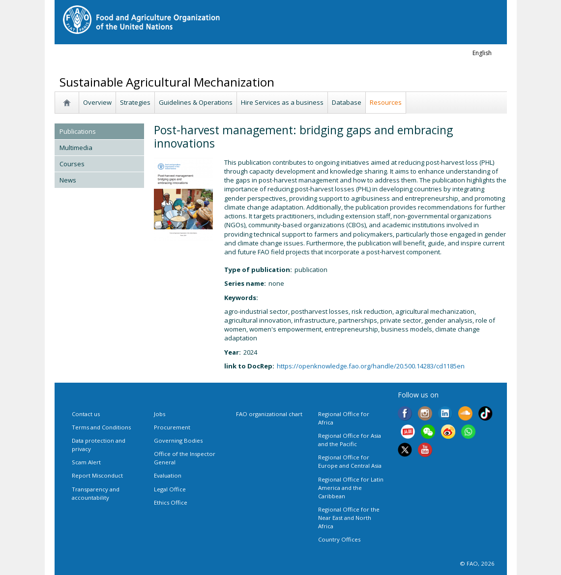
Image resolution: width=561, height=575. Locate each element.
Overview (97, 102)
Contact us (86, 414)
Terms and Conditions (101, 427)
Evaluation (167, 475)
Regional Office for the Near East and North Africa (349, 518)
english (482, 53)
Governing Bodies (178, 440)
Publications (77, 131)
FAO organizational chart (269, 414)
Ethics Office (170, 502)
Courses (72, 163)
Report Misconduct (97, 475)
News (67, 180)
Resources (386, 102)
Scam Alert (86, 462)
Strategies (135, 102)
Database (346, 102)
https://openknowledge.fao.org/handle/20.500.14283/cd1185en (371, 366)
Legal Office (170, 489)
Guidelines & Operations (196, 102)
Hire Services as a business (282, 102)
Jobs (159, 414)
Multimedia (75, 147)
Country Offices (339, 539)
